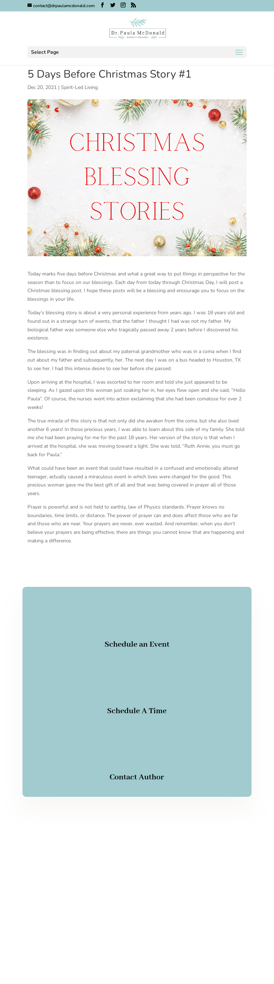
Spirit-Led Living (79, 87)
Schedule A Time (137, 711)
